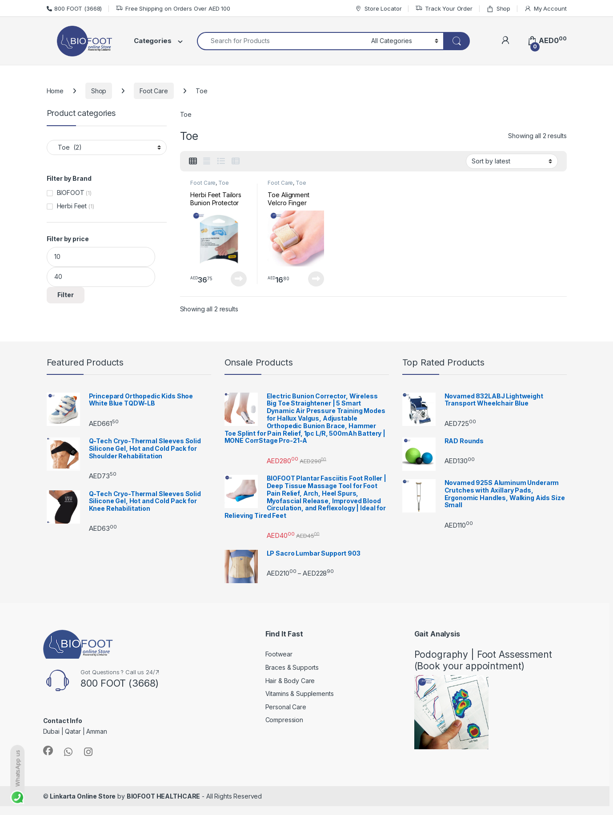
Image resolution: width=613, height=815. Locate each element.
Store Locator (378, 8)
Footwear (278, 654)
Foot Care (154, 91)
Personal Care (285, 707)
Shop (498, 8)
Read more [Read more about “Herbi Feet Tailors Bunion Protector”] (239, 278)
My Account (545, 8)
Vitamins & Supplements (299, 693)
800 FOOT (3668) (74, 8)
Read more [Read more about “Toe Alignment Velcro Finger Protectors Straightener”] (316, 278)
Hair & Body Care (290, 680)
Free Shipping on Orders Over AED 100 (173, 8)
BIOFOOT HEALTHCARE (163, 796)
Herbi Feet (72, 206)
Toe (223, 182)
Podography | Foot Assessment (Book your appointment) (483, 660)
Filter (65, 294)
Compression (284, 720)
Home (55, 91)
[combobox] (281, 41)
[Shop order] (512, 161)
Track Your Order (444, 8)
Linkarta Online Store (83, 796)
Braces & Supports (292, 667)
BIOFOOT (70, 192)
